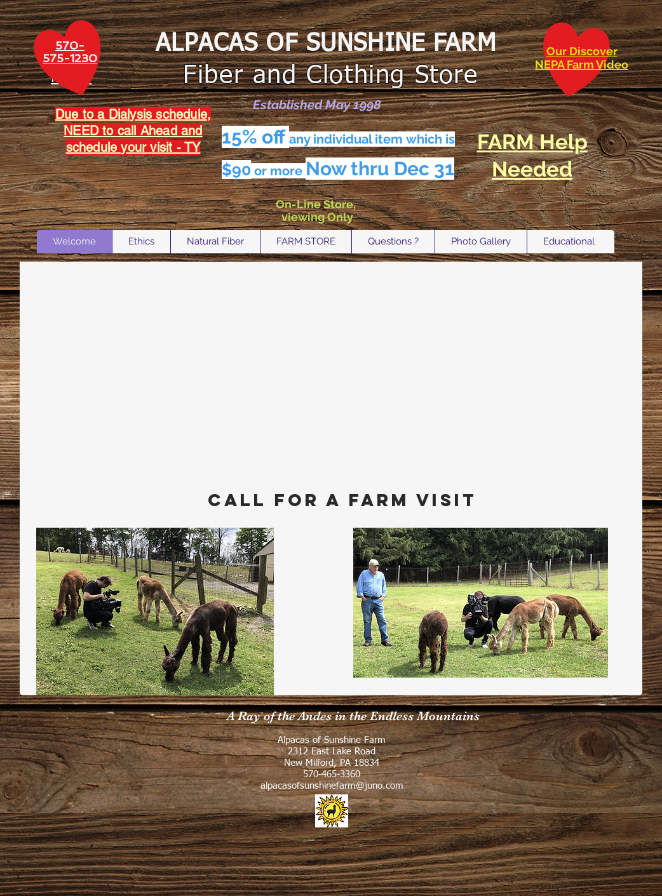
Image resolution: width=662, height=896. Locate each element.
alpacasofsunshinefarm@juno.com (331, 786)
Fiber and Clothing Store (326, 76)
